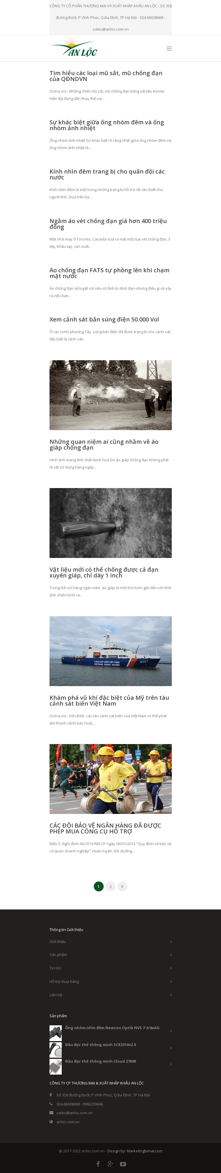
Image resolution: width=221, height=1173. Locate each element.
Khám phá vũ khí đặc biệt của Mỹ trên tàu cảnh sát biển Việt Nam (109, 700)
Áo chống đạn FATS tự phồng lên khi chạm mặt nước (109, 273)
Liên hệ (55, 994)
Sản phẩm (58, 954)
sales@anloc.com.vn (74, 1112)
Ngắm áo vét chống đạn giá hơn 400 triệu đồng (108, 224)
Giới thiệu (57, 941)
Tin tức (55, 968)
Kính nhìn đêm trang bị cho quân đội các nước (107, 174)
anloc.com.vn (67, 1121)
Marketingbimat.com (144, 1150)
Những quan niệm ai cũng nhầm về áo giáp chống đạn (103, 444)
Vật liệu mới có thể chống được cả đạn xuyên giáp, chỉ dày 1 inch (103, 572)
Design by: (117, 1150)
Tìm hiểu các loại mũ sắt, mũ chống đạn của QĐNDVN (105, 76)
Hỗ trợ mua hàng (64, 981)
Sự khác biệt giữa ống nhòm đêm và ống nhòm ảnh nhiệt (106, 125)
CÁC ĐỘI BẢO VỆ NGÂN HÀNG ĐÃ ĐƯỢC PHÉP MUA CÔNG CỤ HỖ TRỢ (105, 828)
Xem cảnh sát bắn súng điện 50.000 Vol (104, 319)
